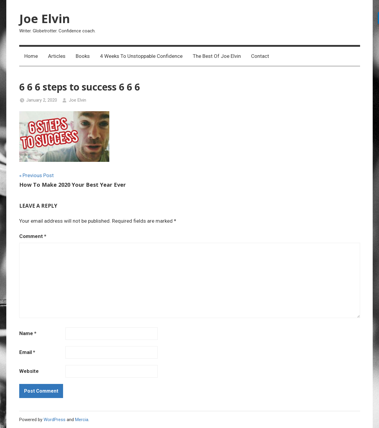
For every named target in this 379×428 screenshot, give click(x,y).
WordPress (54, 419)
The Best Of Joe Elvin (217, 56)
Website (29, 371)
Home (31, 56)
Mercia (81, 419)
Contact (260, 56)
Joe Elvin (44, 18)
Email (27, 352)
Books (83, 56)
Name (27, 333)
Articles (56, 56)
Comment (32, 236)
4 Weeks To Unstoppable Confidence (141, 56)
